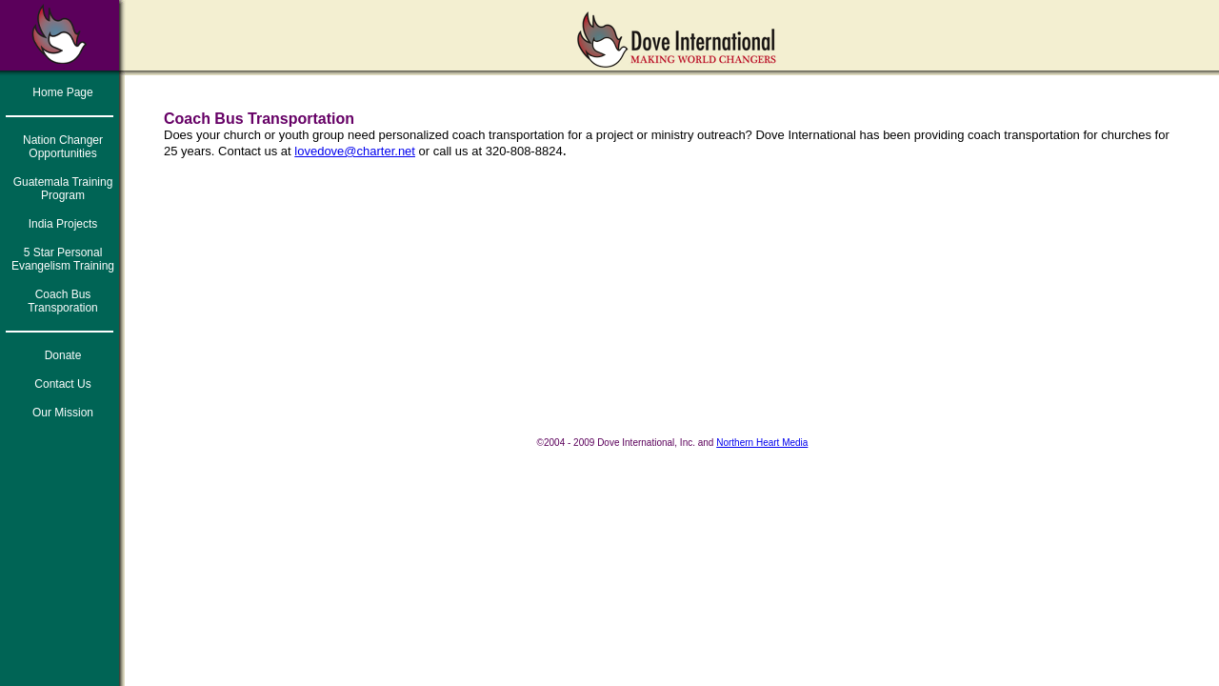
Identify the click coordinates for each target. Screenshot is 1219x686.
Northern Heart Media (762, 442)
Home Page (62, 92)
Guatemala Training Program (63, 188)
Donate (63, 355)
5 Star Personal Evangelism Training (62, 259)
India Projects (63, 224)
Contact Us (62, 384)
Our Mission (62, 412)
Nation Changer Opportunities (63, 146)
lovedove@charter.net (354, 151)
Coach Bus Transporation (63, 301)
